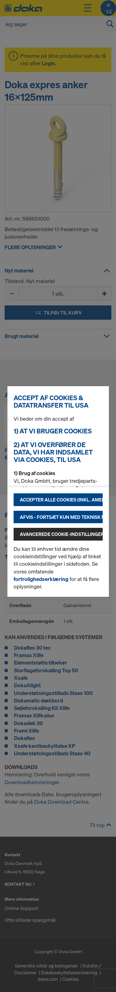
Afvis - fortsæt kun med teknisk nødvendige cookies (61, 517)
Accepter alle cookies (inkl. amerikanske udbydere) (61, 499)
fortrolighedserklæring (41, 579)
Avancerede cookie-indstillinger (61, 534)
